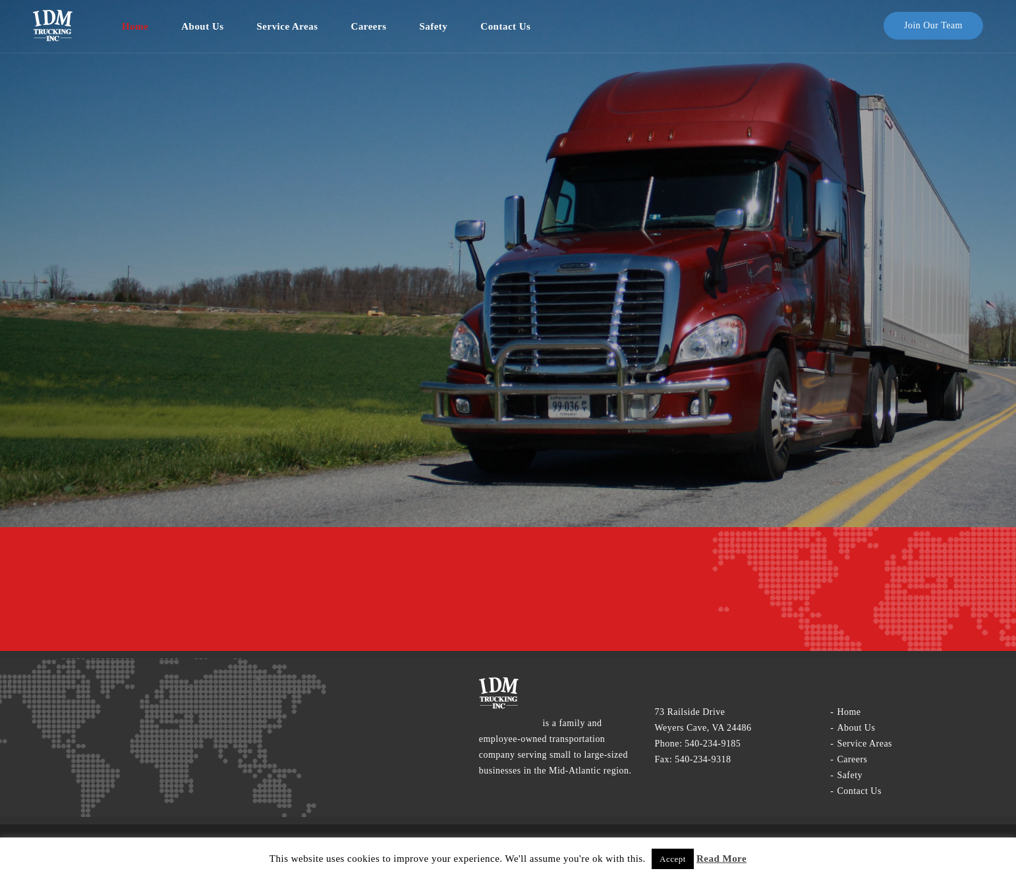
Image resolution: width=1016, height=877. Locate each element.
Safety (433, 26)
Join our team (933, 25)
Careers (369, 26)
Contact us (505, 26)
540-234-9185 (713, 744)
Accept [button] (673, 859)
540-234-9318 (703, 759)
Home (135, 26)
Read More (721, 858)
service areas (287, 26)
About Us (202, 26)
